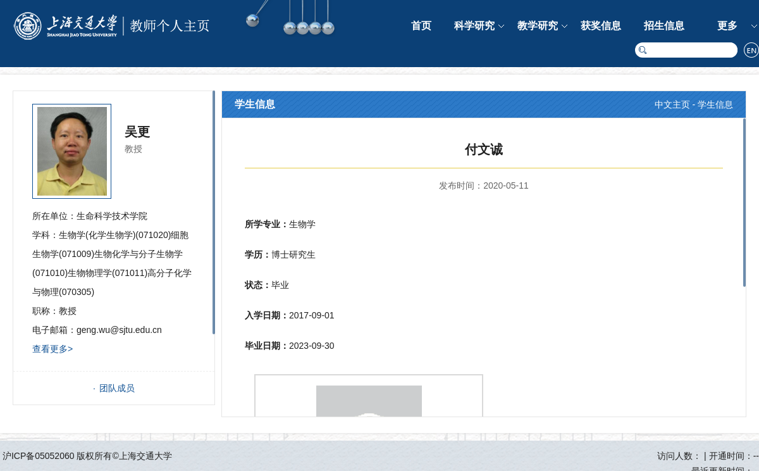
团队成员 (117, 388)
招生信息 (664, 25)
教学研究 (537, 25)
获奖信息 (601, 25)
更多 (727, 25)
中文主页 (672, 104)
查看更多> (52, 349)
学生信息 (715, 104)
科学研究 (474, 25)
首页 (421, 25)
